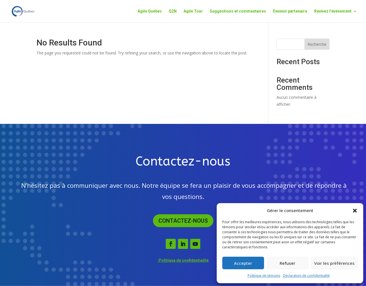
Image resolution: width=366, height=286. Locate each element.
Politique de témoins (264, 275)
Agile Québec (150, 11)
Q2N (173, 11)
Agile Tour (193, 11)
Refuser (287, 263)
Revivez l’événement (333, 11)
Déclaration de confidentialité (306, 275)
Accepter (243, 263)
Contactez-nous (183, 220)
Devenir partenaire (290, 11)
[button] (355, 210)
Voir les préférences (334, 263)
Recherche (317, 44)
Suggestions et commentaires (238, 11)
